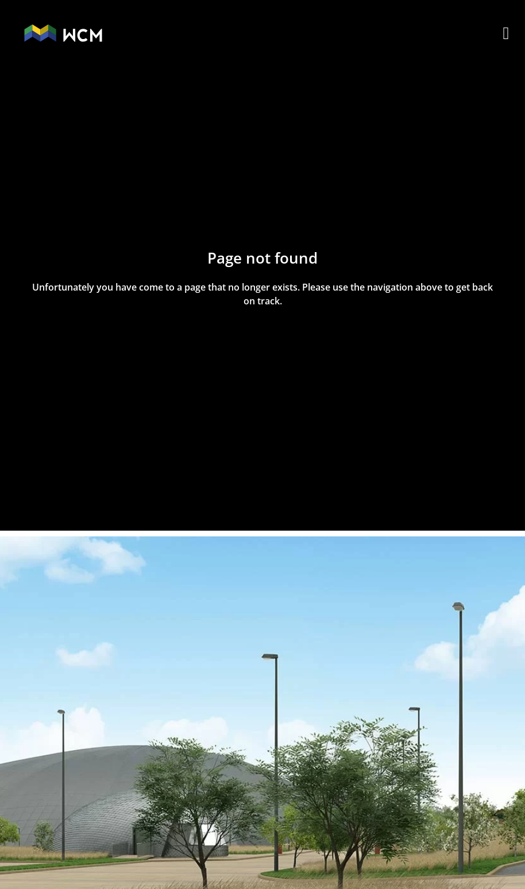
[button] (506, 33)
